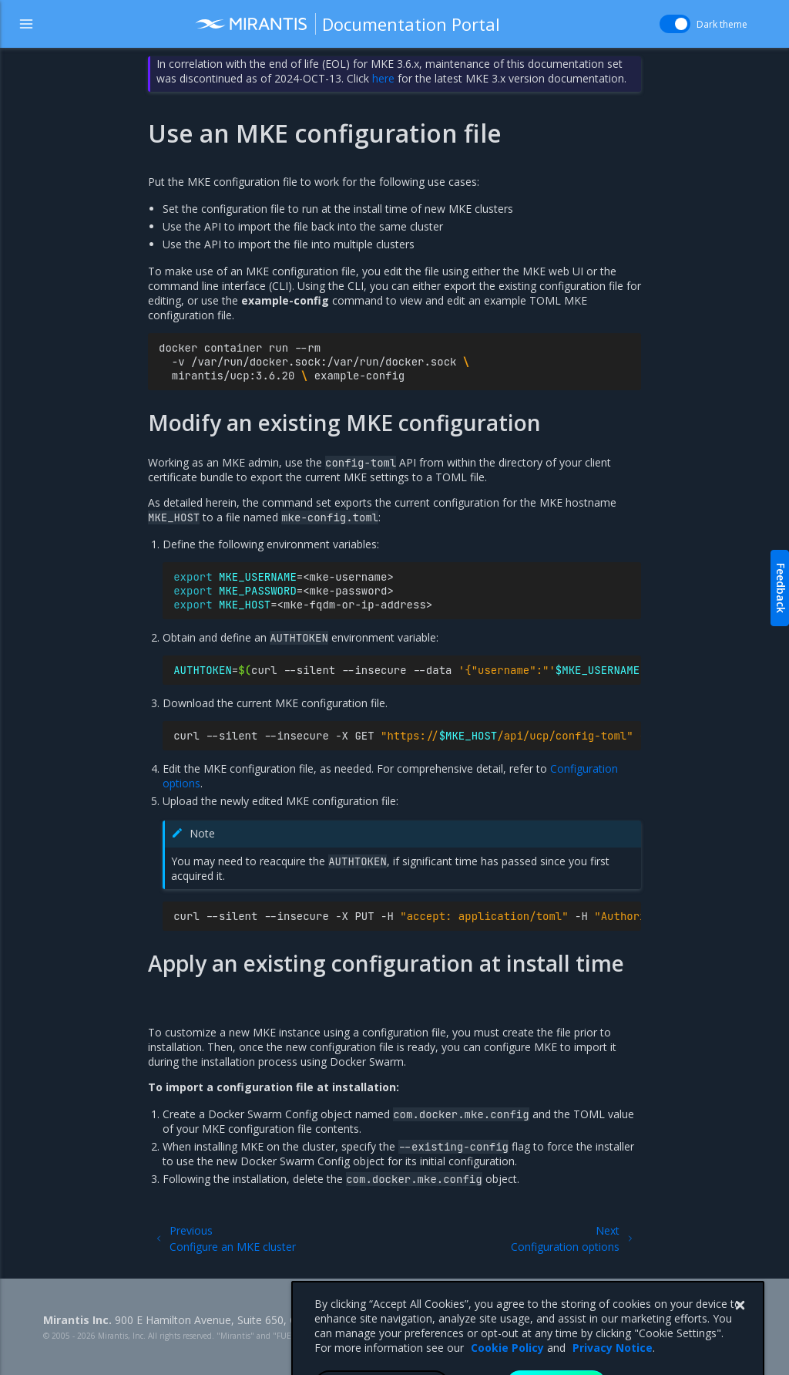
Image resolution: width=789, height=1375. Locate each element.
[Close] (740, 1329)
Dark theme (722, 24)
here (383, 78)
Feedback (781, 588)
